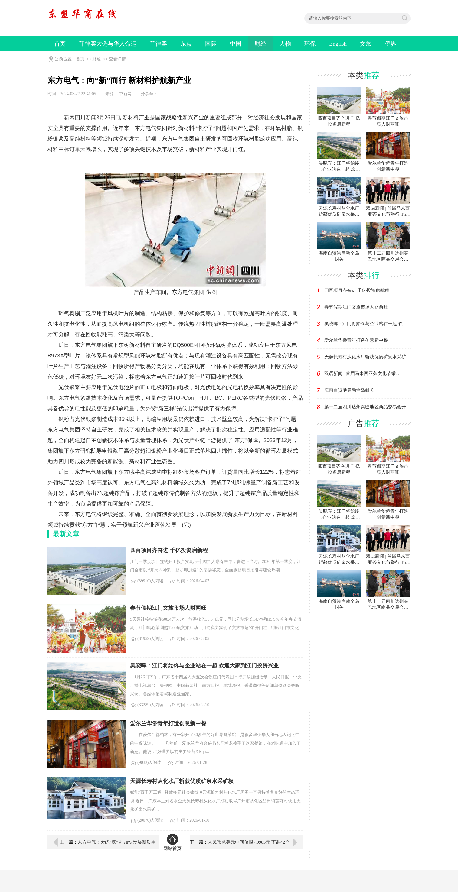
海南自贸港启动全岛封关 (349, 390)
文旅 (365, 43)
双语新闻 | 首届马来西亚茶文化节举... (361, 373)
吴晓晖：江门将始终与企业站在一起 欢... (365, 323)
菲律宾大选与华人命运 (107, 43)
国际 (211, 43)
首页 (60, 43)
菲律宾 (158, 43)
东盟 (186, 43)
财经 (260, 43)
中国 (235, 43)
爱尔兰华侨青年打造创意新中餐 (356, 340)
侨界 (390, 43)
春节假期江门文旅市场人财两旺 (356, 307)
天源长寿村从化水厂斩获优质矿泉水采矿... (366, 356)
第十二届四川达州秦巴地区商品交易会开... (366, 406)
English (338, 43)
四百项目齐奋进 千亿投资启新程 (356, 290)
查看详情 (117, 59)
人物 (285, 43)
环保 (310, 43)
